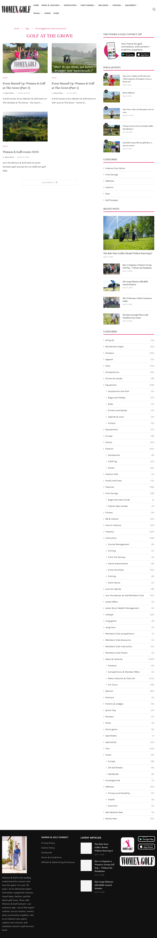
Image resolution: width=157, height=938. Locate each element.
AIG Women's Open (129, 346)
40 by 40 (129, 340)
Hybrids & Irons (131, 416)
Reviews (129, 716)
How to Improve (129, 525)
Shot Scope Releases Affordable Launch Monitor (135, 282)
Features (129, 486)
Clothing (131, 461)
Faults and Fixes (129, 480)
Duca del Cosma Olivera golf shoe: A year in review (138, 143)
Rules (129, 722)
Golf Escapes (111, 200)
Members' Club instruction (129, 646)
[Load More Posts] (49, 182)
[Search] (154, 9)
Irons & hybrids (129, 588)
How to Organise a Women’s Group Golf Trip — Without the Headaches (137, 266)
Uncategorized (129, 780)
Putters (131, 423)
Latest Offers (129, 601)
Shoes (131, 467)
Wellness (103, 5)
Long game (129, 620)
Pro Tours (131, 684)
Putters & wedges (129, 703)
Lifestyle (129, 614)
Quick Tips (129, 710)
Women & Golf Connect (54, 837)
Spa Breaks (129, 735)
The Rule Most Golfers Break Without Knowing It (127, 253)
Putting (131, 576)
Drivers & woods (129, 378)
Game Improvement (131, 563)
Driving (131, 550)
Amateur (129, 352)
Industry (129, 531)
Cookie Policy (47, 847)
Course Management (131, 544)
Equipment (130, 5)
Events (129, 442)
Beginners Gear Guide (131, 499)
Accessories (131, 454)
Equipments (129, 429)
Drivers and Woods (131, 410)
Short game (129, 729)
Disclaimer (46, 852)
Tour (129, 748)
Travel (36, 13)
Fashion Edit (129, 474)
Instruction (70, 5)
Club (129, 365)
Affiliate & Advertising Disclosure (58, 862)
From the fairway (131, 557)
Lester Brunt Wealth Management (129, 608)
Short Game (131, 582)
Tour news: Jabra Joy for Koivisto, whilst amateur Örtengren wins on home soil (138, 77)
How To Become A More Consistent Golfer (137, 299)
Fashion (117, 5)
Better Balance (128, 92)
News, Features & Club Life (131, 678)
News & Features (50, 5)
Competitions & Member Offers (131, 671)
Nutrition (131, 805)
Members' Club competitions (129, 633)
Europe (129, 435)
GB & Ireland (129, 518)
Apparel (129, 359)
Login (56, 13)
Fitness (129, 512)
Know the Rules (131, 569)
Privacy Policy (48, 843)
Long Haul (129, 627)
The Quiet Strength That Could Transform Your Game (135, 316)
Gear (107, 193)
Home (36, 5)
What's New (129, 818)
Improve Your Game (115, 168)
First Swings (87, 5)
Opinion (129, 690)
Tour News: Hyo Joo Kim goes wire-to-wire (137, 110)
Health (131, 799)
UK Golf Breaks (131, 767)
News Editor (9, 93)
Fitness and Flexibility (131, 792)
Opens (47, 13)
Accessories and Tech (131, 391)
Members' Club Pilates (129, 652)
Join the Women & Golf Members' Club (129, 595)
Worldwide (131, 773)
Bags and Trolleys (131, 397)
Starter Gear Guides (131, 505)
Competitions (129, 372)
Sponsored (129, 741)
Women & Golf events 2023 (21, 152)
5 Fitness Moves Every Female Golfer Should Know (137, 127)
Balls (131, 403)
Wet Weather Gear (129, 812)
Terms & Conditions (51, 857)
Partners (129, 697)
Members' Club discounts (129, 639)
